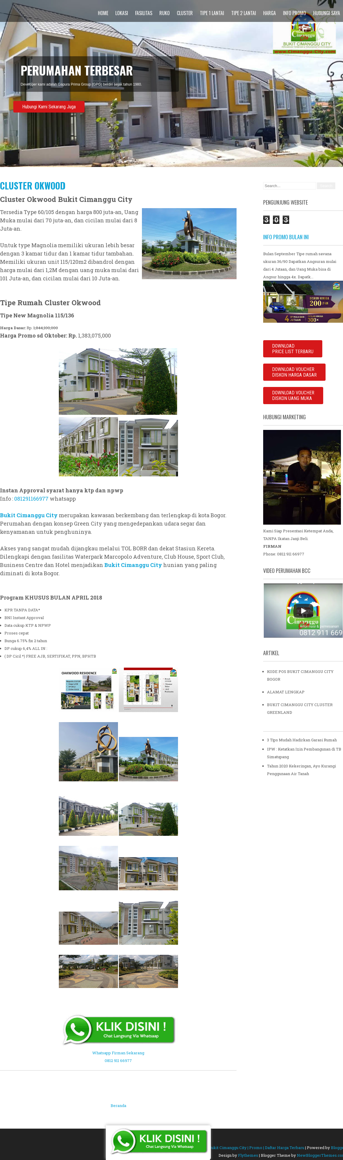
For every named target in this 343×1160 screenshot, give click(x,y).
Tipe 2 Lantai (243, 13)
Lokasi (121, 13)
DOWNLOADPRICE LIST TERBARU (292, 348)
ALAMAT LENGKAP (286, 692)
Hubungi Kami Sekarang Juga (49, 107)
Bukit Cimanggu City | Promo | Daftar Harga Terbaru (256, 1147)
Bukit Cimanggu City (29, 515)
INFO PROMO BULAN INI (286, 237)
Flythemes (248, 1155)
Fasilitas (143, 13)
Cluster (185, 13)
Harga (269, 13)
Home (103, 13)
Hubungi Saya (326, 13)
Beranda (118, 1105)
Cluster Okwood (32, 185)
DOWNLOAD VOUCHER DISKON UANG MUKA (293, 395)
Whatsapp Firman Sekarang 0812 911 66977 (118, 1052)
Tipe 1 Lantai (212, 13)
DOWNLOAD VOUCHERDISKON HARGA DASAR (294, 372)
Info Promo (294, 13)
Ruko (164, 13)
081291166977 (31, 498)
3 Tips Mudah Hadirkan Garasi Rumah (302, 740)
